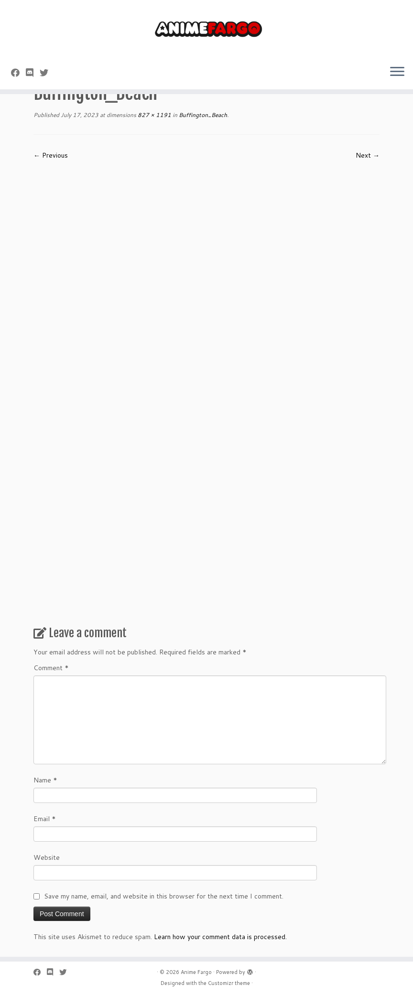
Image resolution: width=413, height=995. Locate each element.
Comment (51, 668)
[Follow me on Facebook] (18, 72)
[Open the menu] (397, 72)
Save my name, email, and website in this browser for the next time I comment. (163, 896)
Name (45, 780)
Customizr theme (229, 983)
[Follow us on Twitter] (47, 72)
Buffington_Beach (202, 115)
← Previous (50, 155)
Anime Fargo (196, 972)
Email (44, 819)
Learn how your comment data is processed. (220, 937)
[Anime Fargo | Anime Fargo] (206, 29)
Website (46, 857)
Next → (368, 155)
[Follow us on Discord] (33, 72)
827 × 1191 (153, 115)
